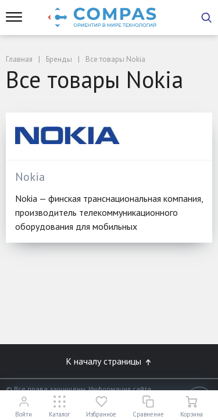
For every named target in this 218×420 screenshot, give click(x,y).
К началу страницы (109, 361)
